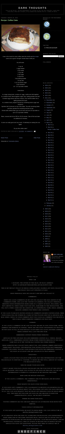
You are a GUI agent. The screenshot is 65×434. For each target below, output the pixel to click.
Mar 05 (50, 190)
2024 (46, 90)
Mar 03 (50, 195)
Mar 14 (50, 170)
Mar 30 (50, 127)
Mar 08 (50, 185)
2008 (46, 238)
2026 (46, 85)
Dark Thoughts (32, 7)
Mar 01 (50, 200)
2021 (46, 98)
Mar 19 (50, 157)
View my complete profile (51, 267)
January (48, 205)
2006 (46, 243)
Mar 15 (50, 167)
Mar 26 (50, 140)
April (47, 120)
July (47, 112)
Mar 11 (50, 177)
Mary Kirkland (58, 254)
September (49, 107)
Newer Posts (4, 137)
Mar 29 (50, 132)
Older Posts (37, 137)
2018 (46, 214)
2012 (46, 228)
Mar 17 (50, 162)
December (49, 100)
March (48, 122)
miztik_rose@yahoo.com (32, 425)
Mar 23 (50, 147)
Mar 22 (50, 150)
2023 (46, 93)
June (48, 115)
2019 (46, 211)
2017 (46, 216)
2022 (46, 95)
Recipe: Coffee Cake (9, 20)
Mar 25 (50, 142)
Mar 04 (50, 192)
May (47, 117)
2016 (46, 218)
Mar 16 (50, 165)
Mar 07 (50, 187)
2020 (46, 209)
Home (21, 137)
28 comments (29, 131)
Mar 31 (50, 124)
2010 (46, 233)
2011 (46, 231)
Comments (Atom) (14, 141)
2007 (46, 241)
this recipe (36, 56)
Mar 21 (50, 152)
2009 (46, 236)
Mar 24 (50, 145)
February (49, 203)
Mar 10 (50, 180)
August (48, 110)
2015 (46, 221)
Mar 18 (50, 160)
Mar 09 (50, 182)
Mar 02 (50, 197)
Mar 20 (50, 155)
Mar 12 (50, 175)
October (48, 105)
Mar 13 (50, 172)
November (49, 102)
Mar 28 (50, 135)
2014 (46, 223)
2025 (46, 88)
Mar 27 (50, 137)
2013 (46, 226)
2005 (46, 246)
